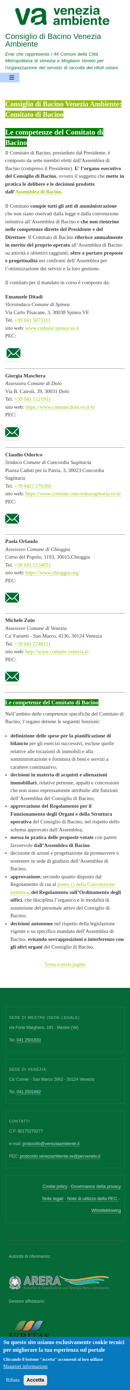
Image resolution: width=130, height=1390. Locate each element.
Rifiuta (12, 1385)
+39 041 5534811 (32, 565)
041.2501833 (29, 1040)
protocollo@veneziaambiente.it (51, 1143)
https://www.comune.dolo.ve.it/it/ (60, 407)
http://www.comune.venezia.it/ (57, 651)
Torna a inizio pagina (64, 964)
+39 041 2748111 (32, 644)
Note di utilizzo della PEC (92, 1198)
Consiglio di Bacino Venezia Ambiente (53, 40)
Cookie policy (55, 1186)
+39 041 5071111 (32, 320)
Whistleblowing (106, 1210)
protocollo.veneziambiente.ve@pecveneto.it (60, 1156)
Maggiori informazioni (25, 1371)
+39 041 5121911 (32, 399)
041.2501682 (29, 1091)
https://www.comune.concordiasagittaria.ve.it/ (73, 493)
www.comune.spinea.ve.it (52, 328)
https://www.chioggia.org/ (52, 572)
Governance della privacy (96, 1186)
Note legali (52, 1198)
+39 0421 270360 (32, 486)
